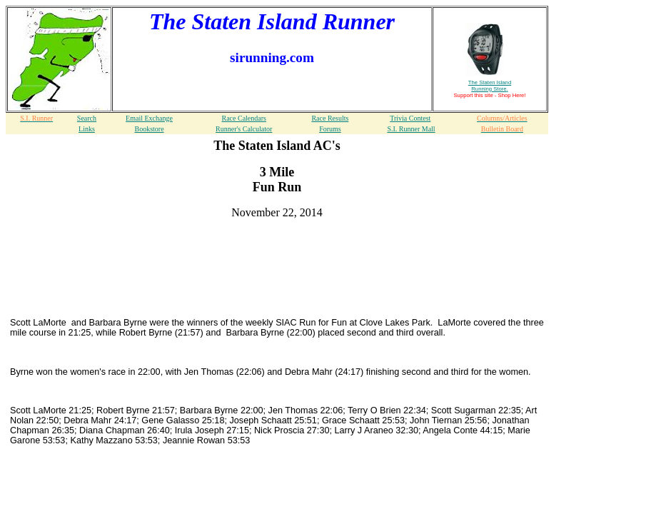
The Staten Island (489, 85)
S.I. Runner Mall (411, 129)
